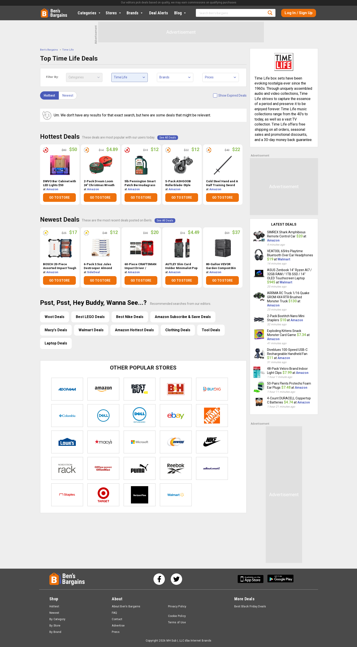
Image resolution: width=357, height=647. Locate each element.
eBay (176, 415)
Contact (117, 619)
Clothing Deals (177, 330)
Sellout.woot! (212, 468)
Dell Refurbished (140, 415)
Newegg (176, 442)
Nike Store (212, 442)
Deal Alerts (158, 13)
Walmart (176, 494)
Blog (180, 13)
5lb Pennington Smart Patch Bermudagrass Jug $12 (140, 183)
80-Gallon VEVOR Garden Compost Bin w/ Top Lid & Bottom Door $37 (221, 266)
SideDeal (93, 272)
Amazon (52, 189)
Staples (67, 494)
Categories (89, 13)
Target (103, 494)
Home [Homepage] (44, 10)
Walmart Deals (91, 330)
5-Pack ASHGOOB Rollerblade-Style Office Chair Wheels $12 (179, 183)
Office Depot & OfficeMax (103, 468)
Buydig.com (212, 389)
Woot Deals (54, 317)
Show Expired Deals (232, 95)
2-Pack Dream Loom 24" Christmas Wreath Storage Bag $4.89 (99, 183)
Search (270, 12)
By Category (57, 619)
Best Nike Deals (129, 317)
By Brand (55, 632)
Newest (67, 95)
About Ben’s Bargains (126, 606)
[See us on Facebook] (159, 579)
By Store (55, 625)
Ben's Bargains (49, 49)
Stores (114, 13)
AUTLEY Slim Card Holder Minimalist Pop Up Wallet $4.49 (181, 266)
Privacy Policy (177, 606)
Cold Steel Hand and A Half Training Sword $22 (222, 183)
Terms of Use (177, 622)
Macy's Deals (56, 330)
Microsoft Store (140, 442)
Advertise (118, 625)
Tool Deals (211, 330)
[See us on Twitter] (176, 579)
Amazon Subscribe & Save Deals (183, 317)
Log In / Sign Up (299, 12)
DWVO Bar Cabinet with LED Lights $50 (59, 183)
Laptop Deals (56, 343)
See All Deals (167, 137)
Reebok (176, 468)
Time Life (68, 49)
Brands (135, 13)
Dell (103, 415)
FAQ (114, 612)
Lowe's (67, 442)
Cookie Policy (177, 616)
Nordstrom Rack (67, 468)
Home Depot (212, 415)
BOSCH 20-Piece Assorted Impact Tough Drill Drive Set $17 (59, 266)
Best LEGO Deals (90, 317)
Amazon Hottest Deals (134, 330)
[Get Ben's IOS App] (252, 579)
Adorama (67, 389)
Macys (103, 442)
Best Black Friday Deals (250, 606)
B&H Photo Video (176, 389)
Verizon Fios (140, 494)
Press (116, 632)
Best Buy (140, 389)
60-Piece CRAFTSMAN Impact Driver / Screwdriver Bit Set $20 (140, 266)
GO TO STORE (59, 197)
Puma (140, 468)
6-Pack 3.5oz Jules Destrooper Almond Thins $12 (98, 266)
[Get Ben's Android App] (280, 579)
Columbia (67, 415)
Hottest (49, 95)
